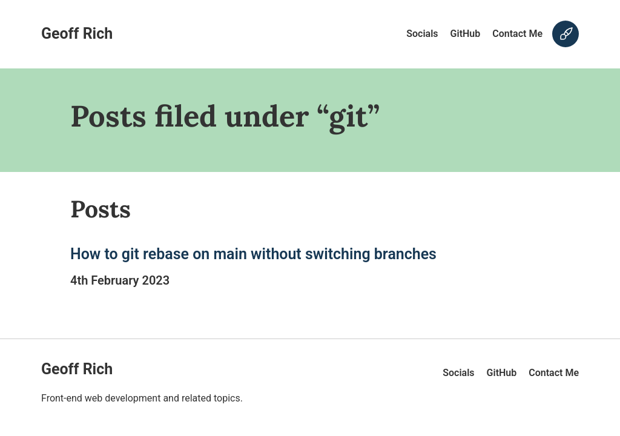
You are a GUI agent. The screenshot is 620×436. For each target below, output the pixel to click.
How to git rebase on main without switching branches (253, 254)
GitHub (465, 33)
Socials (422, 33)
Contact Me (517, 33)
